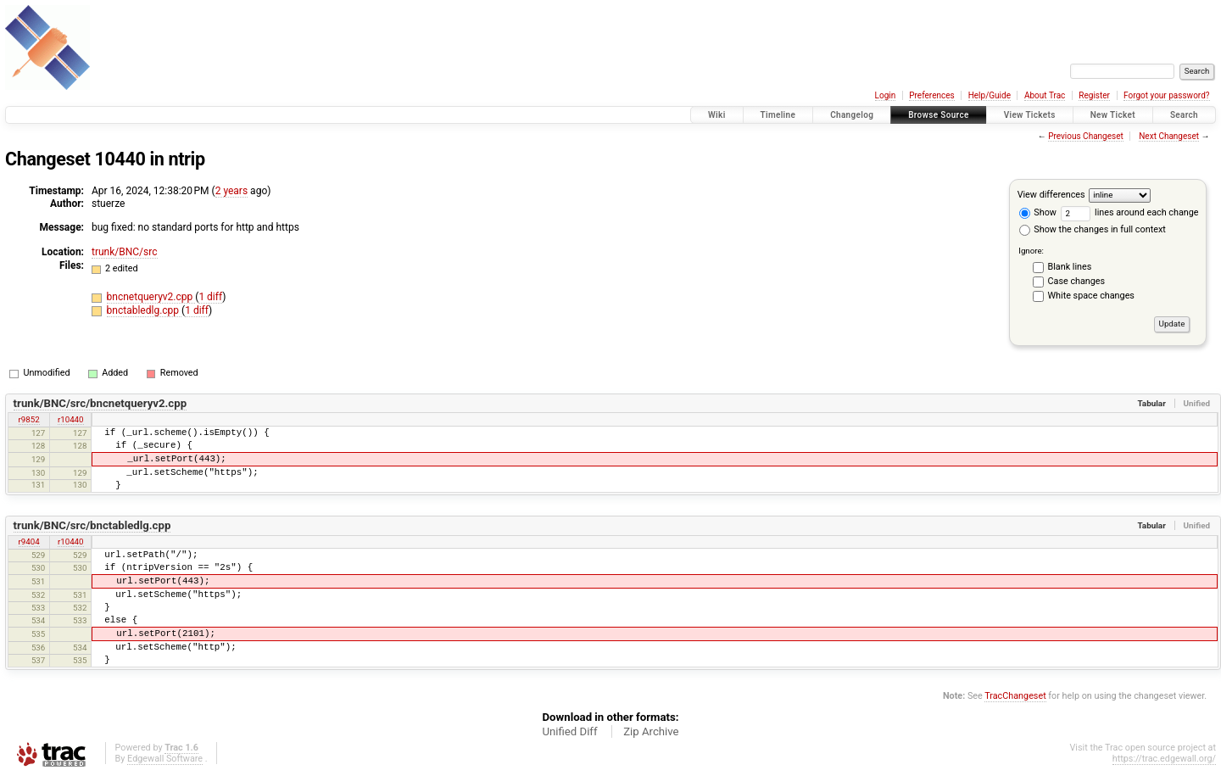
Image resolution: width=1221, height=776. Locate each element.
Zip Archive (650, 731)
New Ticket (1112, 115)
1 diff (210, 297)
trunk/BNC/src (125, 252)
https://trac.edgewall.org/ (1164, 758)
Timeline (778, 115)
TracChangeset (1014, 695)
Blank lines (1070, 266)
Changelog (851, 115)
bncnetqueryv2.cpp (151, 297)
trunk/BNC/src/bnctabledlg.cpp (92, 525)
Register (1094, 95)
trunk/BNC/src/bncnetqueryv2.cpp (100, 403)
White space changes (1091, 295)
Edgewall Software (165, 758)
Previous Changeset (1085, 136)
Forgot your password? (1166, 95)
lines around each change (1130, 212)
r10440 (71, 419)
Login (885, 95)
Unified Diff (569, 731)
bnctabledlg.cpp (144, 310)
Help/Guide (989, 95)
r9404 (29, 541)
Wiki (717, 115)
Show (1038, 212)
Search (1184, 115)
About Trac (1044, 95)
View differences (1051, 194)
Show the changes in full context (1092, 229)
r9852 (29, 419)
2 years (231, 191)
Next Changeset (1169, 136)
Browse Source (938, 115)
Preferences (931, 95)
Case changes (1077, 281)
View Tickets (1030, 115)
